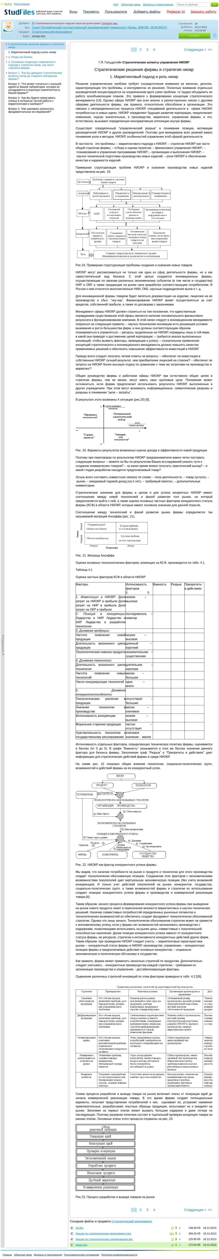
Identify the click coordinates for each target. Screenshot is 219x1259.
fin (33, 23)
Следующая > (195, 50)
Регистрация (22, 3)
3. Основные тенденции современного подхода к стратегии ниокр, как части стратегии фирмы (31, 64)
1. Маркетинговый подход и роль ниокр (32, 52)
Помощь (7, 1254)
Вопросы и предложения (158, 4)
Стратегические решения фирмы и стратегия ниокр (36, 46)
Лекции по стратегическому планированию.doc (104, 1239)
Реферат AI (176, 12)
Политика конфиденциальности (119, 1254)
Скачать (194, 35)
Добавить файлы (146, 12)
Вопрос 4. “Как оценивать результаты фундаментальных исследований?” (31, 110)
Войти (8, 3)
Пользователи (116, 12)
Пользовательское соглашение (81, 1254)
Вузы (73, 12)
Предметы (91, 12)
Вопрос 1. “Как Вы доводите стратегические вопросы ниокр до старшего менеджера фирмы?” (35, 75)
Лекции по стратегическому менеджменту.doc (103, 1233)
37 (172, 1227)
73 (172, 1239)
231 (172, 1233)
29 (172, 1244)
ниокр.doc (81, 1244)
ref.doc (79, 1227)
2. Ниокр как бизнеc (20, 57)
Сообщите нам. (109, 23)
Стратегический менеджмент (52, 31)
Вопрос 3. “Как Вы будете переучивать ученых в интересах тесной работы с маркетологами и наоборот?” (31, 100)
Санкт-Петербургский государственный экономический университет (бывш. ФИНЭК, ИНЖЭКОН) (99, 27)
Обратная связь (131, 4)
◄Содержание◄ (3, 108)
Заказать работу (203, 12)
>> (210, 50)
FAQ (115, 4)
